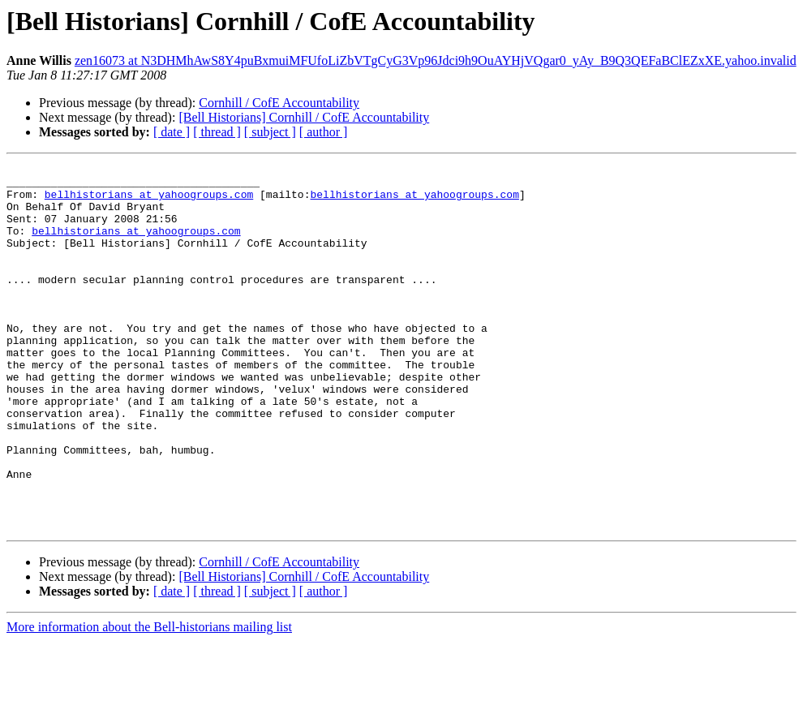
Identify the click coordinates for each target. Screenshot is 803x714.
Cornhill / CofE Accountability (279, 103)
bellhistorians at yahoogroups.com (149, 201)
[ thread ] (217, 132)
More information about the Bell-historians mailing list (149, 700)
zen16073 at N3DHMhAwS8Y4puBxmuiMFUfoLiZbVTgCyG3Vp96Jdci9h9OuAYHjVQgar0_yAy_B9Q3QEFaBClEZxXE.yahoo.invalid (436, 60)
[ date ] (171, 132)
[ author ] (323, 132)
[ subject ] (270, 132)
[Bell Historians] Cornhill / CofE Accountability (303, 117)
